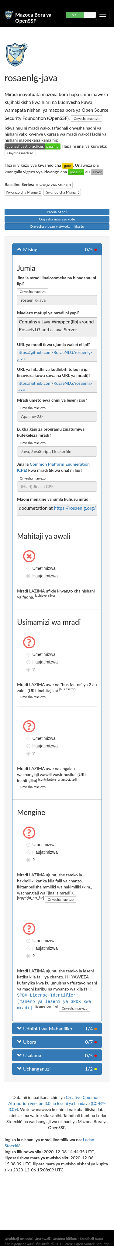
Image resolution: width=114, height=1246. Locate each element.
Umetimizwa (29, 568)
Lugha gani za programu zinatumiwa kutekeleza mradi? (51, 432)
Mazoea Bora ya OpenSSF (33, 16)
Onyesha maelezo (86, 118)
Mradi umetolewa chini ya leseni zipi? (52, 400)
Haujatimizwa (29, 575)
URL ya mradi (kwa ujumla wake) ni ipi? (53, 344)
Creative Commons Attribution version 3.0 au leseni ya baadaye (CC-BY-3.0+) (56, 1102)
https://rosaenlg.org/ (75, 508)
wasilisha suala (38, 1243)
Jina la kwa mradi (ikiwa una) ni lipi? (53, 467)
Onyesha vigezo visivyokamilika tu (57, 226)
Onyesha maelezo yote (57, 219)
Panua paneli (57, 212)
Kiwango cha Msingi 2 (23, 192)
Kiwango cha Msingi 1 (53, 185)
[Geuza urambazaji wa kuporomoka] (102, 15)
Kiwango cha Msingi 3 (62, 192)
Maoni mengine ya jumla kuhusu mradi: (54, 499)
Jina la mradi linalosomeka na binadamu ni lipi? (56, 280)
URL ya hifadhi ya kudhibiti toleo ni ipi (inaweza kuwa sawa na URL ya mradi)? (53, 372)
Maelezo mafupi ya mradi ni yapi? (48, 312)
